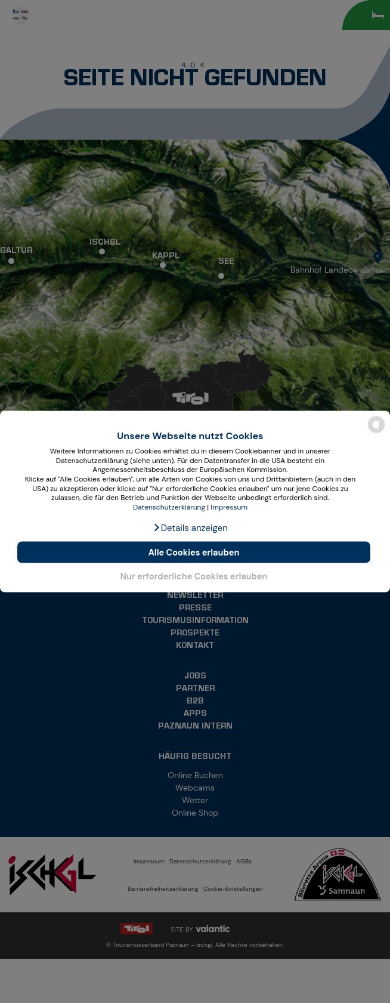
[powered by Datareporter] (376, 431)
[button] (190, 528)
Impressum (229, 506)
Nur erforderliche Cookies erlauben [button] (193, 575)
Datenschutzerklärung (169, 506)
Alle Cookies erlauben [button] (194, 552)
